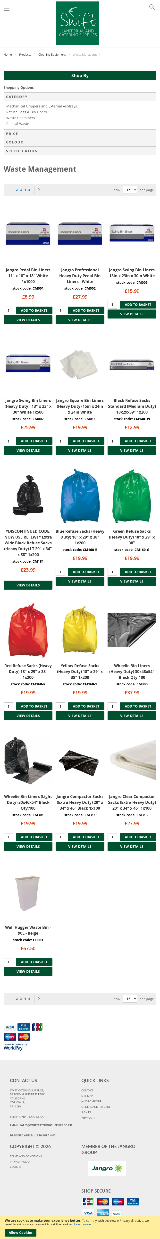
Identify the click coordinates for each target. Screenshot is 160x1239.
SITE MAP (87, 1095)
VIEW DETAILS (28, 320)
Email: (41, 1125)
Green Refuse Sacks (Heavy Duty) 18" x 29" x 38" (132, 537)
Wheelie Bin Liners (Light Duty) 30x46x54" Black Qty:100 (28, 802)
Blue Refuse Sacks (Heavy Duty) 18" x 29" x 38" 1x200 (80, 537)
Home (8, 54)
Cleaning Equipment (52, 54)
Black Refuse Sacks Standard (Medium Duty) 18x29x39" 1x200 (132, 406)
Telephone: (28, 1117)
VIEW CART (88, 1117)
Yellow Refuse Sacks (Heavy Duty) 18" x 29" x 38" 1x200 (80, 671)
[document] (80, 1228)
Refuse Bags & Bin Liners (26, 112)
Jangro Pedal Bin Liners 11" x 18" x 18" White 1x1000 (28, 275)
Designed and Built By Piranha (33, 1135)
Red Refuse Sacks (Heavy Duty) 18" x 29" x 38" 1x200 (28, 671)
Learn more (82, 1224)
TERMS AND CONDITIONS (26, 1156)
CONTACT (87, 1090)
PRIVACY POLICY (20, 1161)
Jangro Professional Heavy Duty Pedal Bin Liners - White (80, 275)
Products (25, 54)
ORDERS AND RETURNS (95, 1106)
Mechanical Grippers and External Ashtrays (41, 106)
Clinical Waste (17, 123)
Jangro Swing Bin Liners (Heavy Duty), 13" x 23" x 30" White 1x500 (28, 406)
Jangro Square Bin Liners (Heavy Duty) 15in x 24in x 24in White (80, 406)
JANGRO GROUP (91, 1101)
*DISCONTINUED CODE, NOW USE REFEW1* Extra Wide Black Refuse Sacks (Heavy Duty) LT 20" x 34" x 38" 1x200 (28, 543)
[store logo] (78, 22)
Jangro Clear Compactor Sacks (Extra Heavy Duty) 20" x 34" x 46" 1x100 (132, 802)
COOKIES (15, 1166)
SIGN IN (86, 1112)
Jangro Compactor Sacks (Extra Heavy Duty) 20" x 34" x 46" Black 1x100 (80, 802)
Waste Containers (20, 117)
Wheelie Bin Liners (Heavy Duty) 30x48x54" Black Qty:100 (131, 671)
